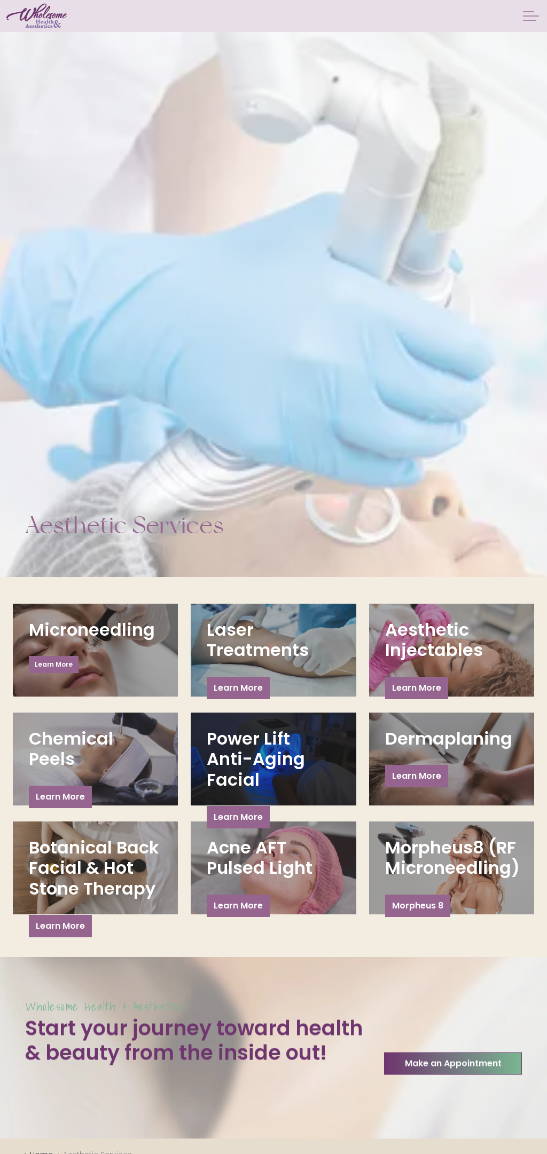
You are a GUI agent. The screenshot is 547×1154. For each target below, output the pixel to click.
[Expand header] (531, 16)
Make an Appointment (453, 1089)
